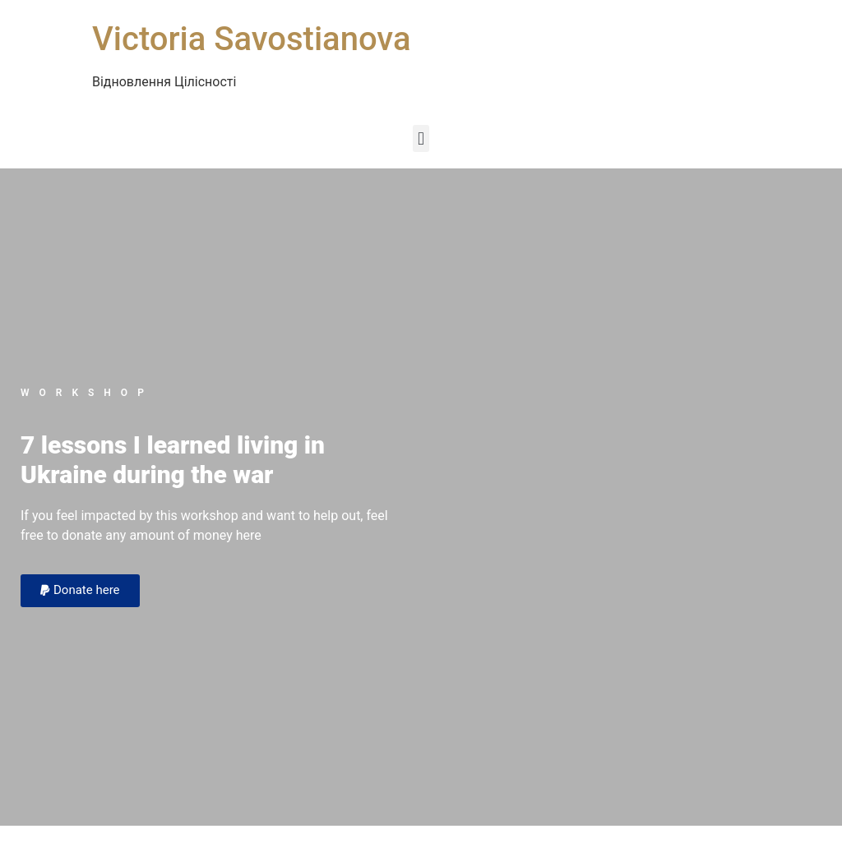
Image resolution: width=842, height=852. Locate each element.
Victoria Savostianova (251, 39)
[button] (420, 138)
